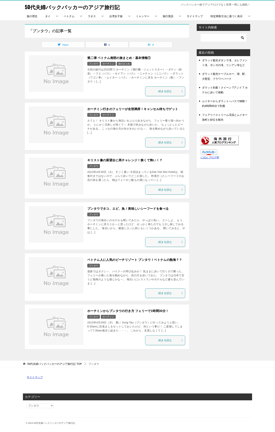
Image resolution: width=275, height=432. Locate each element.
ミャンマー (142, 16)
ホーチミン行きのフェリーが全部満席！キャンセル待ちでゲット (132, 109)
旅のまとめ (124, 63)
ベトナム (69, 16)
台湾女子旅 (116, 16)
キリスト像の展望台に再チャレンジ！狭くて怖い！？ (125, 160)
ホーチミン (108, 63)
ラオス (92, 16)
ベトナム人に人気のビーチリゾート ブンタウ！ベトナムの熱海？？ (134, 259)
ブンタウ (93, 63)
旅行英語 (168, 16)
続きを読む (170, 91)
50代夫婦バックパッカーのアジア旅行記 (77, 6)
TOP (54, 363)
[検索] (223, 38)
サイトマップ (195, 16)
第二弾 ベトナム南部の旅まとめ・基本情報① (119, 58)
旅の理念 (32, 16)
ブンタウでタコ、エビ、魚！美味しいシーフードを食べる (128, 208)
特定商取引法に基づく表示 (226, 16)
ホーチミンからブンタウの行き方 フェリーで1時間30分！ (128, 311)
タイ (47, 16)
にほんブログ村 (210, 157)
